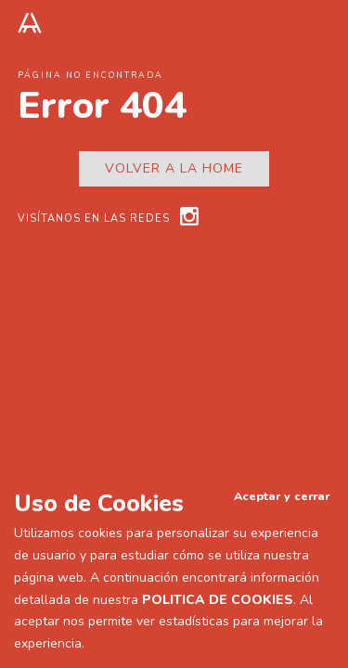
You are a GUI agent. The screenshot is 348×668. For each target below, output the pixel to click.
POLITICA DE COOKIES (217, 600)
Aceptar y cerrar (281, 496)
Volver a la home (174, 168)
